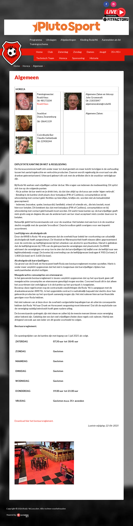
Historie (94, 58)
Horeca (63, 58)
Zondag (77, 51)
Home (39, 51)
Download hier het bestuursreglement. (34, 421)
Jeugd (102, 51)
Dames (90, 51)
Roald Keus (42, 103)
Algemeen (38, 66)
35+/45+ (116, 51)
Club (50, 51)
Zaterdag (63, 51)
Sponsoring (78, 58)
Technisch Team (45, 58)
